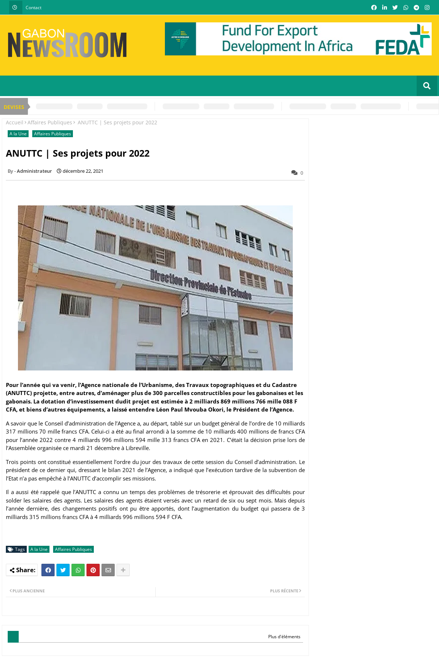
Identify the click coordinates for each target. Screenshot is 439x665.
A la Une (18, 134)
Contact (33, 7)
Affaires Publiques (49, 122)
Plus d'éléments (284, 636)
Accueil (14, 122)
